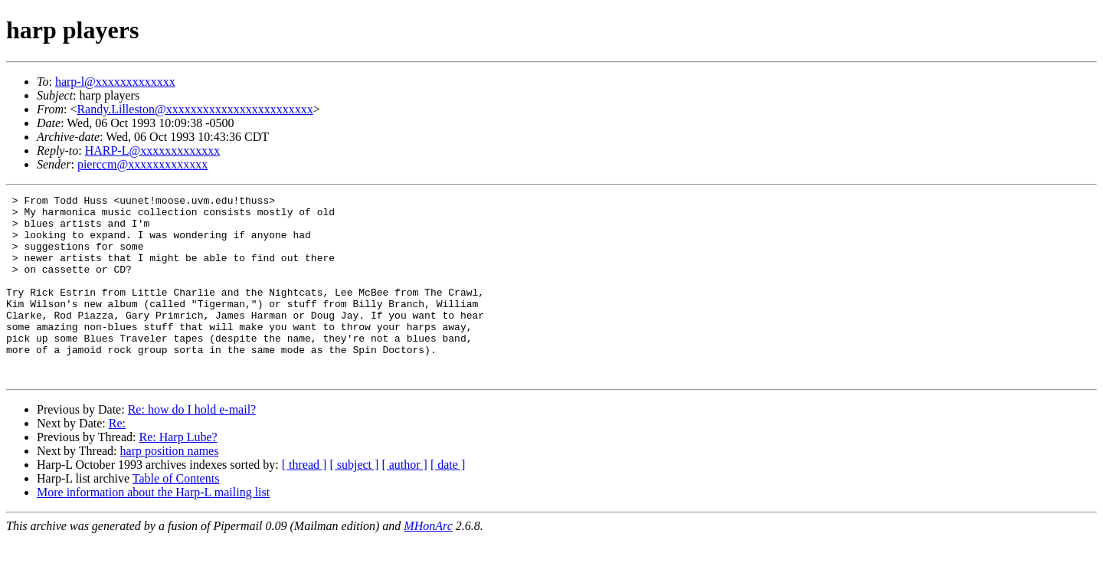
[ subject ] (353, 501)
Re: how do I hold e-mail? (192, 446)
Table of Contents (176, 515)
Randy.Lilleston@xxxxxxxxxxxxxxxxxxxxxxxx (195, 109)
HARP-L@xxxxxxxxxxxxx (153, 150)
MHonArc (428, 562)
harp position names (169, 487)
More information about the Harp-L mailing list (153, 528)
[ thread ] (304, 501)
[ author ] (404, 501)
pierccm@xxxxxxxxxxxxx (142, 164)
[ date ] (447, 501)
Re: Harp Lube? (178, 473)
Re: (117, 459)
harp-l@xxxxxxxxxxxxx (115, 81)
